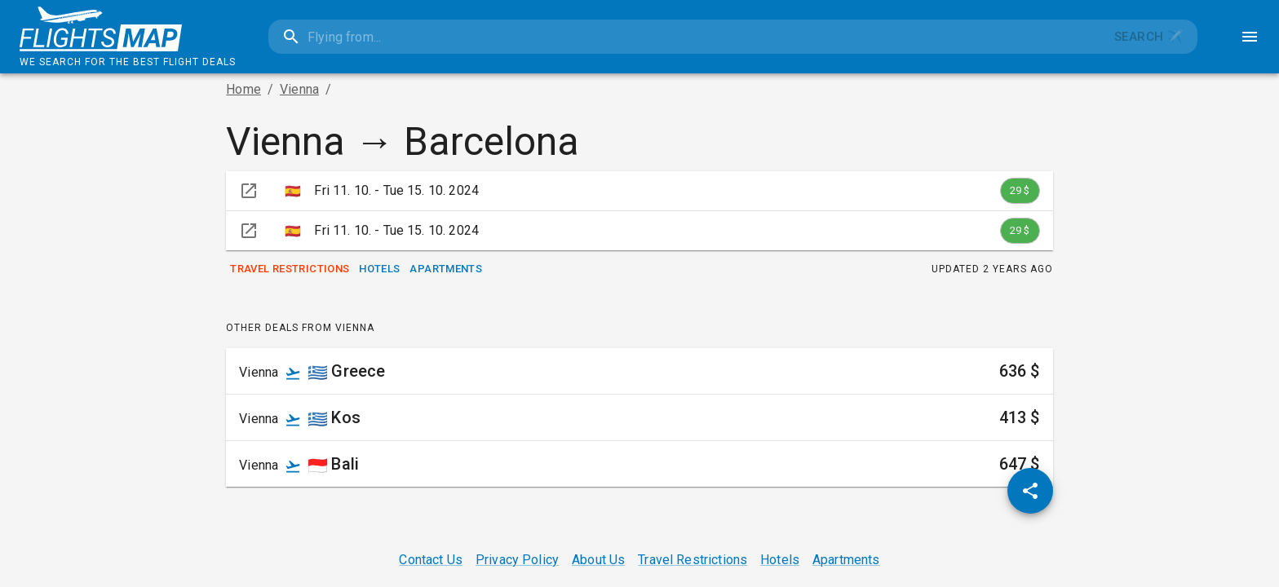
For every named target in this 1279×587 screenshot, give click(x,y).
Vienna (299, 89)
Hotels (379, 269)
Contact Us (430, 559)
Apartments (445, 269)
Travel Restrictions (289, 269)
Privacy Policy (517, 559)
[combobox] (684, 36)
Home (243, 89)
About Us (598, 559)
